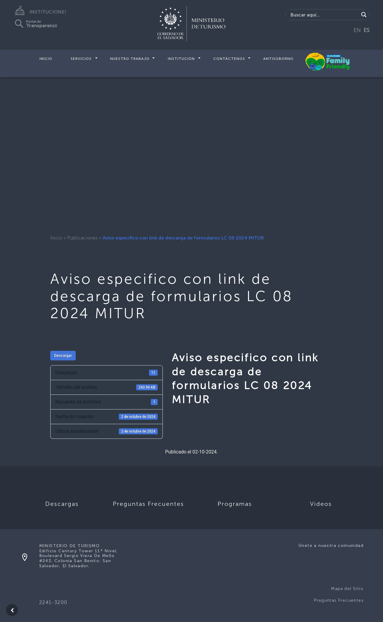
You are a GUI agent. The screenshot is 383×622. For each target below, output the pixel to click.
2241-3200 (53, 602)
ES (367, 30)
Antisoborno (278, 59)
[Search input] (324, 15)
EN (357, 30)
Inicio (45, 59)
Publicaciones (82, 238)
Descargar (63, 355)
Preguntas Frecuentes (339, 600)
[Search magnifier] (364, 15)
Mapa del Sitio (347, 588)
